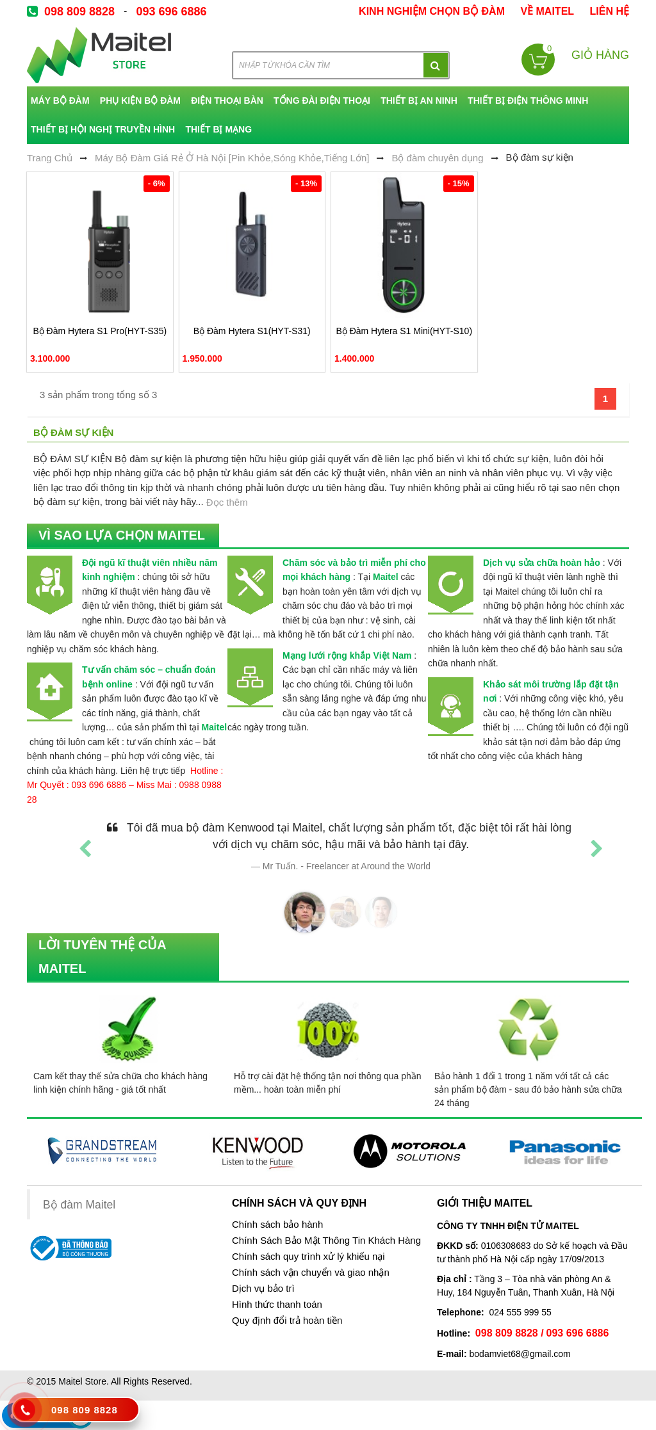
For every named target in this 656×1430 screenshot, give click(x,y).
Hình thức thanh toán (277, 1304)
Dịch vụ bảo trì (263, 1288)
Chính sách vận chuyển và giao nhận (311, 1272)
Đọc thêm (227, 502)
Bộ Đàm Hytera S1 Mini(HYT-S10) (404, 331)
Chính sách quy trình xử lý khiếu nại (308, 1256)
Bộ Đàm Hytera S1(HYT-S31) (252, 331)
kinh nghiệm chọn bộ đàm (432, 11)
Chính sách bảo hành (277, 1224)
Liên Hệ (609, 11)
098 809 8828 (79, 11)
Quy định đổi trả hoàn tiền (287, 1320)
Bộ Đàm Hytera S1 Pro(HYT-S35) (100, 331)
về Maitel (547, 11)
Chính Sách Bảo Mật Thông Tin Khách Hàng (326, 1240)
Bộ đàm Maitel (79, 1204)
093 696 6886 (171, 11)
